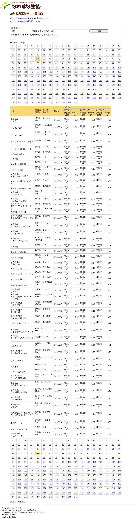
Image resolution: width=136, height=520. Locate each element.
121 (88, 72)
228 (82, 98)
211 (88, 94)
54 (119, 55)
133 (50, 76)
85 (88, 63)
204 (44, 94)
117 (63, 72)
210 (82, 94)
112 (31, 72)
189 (63, 89)
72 (119, 59)
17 (113, 46)
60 (44, 59)
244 (69, 102)
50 (94, 55)
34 (106, 50)
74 (19, 63)
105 (100, 68)
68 (94, 59)
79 (50, 63)
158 (94, 81)
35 (113, 50)
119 (75, 72)
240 (44, 102)
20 (19, 50)
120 (82, 72)
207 (63, 94)
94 (31, 68)
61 (50, 59)
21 (25, 50)
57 (25, 59)
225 (63, 98)
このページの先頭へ (18, 502)
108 (119, 68)
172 (69, 85)
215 (113, 94)
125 (113, 72)
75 (25, 63)
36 (119, 50)
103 (88, 68)
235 (13, 102)
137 (75, 76)
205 (50, 94)
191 (75, 89)
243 (63, 102)
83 (75, 63)
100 (69, 68)
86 (94, 63)
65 (75, 59)
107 (113, 68)
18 (119, 46)
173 (75, 85)
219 (25, 98)
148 (31, 81)
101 (75, 68)
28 (69, 50)
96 (44, 68)
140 (94, 76)
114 (44, 72)
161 (113, 81)
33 (100, 50)
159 (100, 81)
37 (13, 55)
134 (56, 76)
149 (38, 81)
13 (88, 46)
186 (44, 89)
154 (69, 81)
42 (44, 55)
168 (44, 85)
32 (94, 50)
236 (19, 102)
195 (100, 89)
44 (56, 55)
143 (113, 76)
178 (107, 85)
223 (50, 98)
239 (38, 102)
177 (100, 85)
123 (100, 72)
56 (19, 59)
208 (69, 94)
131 (38, 76)
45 (63, 55)
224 (56, 98)
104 (94, 68)
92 (19, 68)
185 (38, 89)
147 (25, 81)
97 (50, 68)
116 (56, 72)
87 (100, 63)
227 (75, 98)
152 (56, 81)
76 (31, 63)
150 (44, 81)
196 (107, 89)
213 (100, 94)
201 (25, 94)
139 (88, 76)
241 (50, 102)
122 (94, 72)
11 (75, 46)
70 (106, 59)
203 (38, 94)
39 (25, 55)
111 (25, 72)
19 (13, 50)
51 (100, 55)
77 (38, 63)
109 (13, 72)
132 (44, 76)
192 (82, 89)
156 (82, 81)
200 (19, 94)
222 (44, 98)
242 (56, 102)
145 (13, 81)
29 (75, 50)
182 (19, 89)
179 (113, 85)
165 (25, 85)
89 (113, 63)
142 (107, 76)
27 (63, 50)
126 (119, 72)
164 (19, 85)
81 (63, 63)
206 (56, 94)
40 (31, 55)
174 (82, 85)
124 (107, 72)
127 (13, 76)
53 (113, 55)
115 (50, 72)
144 (119, 76)
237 (25, 102)
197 (113, 89)
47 (75, 55)
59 (38, 59)
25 (50, 50)
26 (56, 50)
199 (13, 94)
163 (13, 85)
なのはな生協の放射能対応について (25, 21)
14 (94, 46)
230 (94, 98)
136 (69, 76)
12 (81, 46)
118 (69, 72)
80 (56, 63)
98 (56, 68)
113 (38, 72)
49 (88, 55)
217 (13, 98)
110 (19, 72)
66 (81, 59)
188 (56, 89)
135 (63, 76)
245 (75, 102)
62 (56, 59)
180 (119, 85)
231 (100, 98)
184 (31, 89)
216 (119, 94)
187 (50, 89)
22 (31, 50)
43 (50, 55)
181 (13, 89)
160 (107, 81)
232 (107, 98)
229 (88, 98)
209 (75, 94)
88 (106, 63)
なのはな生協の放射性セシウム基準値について (30, 18)
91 (13, 68)
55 (13, 59)
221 (38, 98)
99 (63, 68)
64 (69, 59)
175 (88, 85)
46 (69, 55)
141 (100, 76)
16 (106, 46)
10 (69, 46)
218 (19, 98)
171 (63, 85)
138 (82, 76)
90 (119, 63)
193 (88, 89)
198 (119, 89)
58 (31, 59)
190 (69, 89)
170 (56, 85)
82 (69, 63)
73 (13, 63)
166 (31, 85)
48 (81, 55)
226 (69, 98)
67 (88, 59)
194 (94, 89)
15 (100, 46)
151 (50, 81)
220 (31, 98)
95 (38, 68)
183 (25, 89)
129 (25, 76)
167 (38, 85)
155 (75, 81)
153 (63, 81)
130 (31, 76)
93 (25, 68)
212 (94, 94)
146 (19, 81)
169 (50, 85)
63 (63, 59)
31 (88, 50)
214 (107, 94)
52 (106, 55)
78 (44, 63)
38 (19, 55)
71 (113, 59)
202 (31, 94)
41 (38, 55)
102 (82, 68)
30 (81, 50)
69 (100, 59)
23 (38, 50)
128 (19, 76)
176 (94, 85)
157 (88, 81)
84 (81, 63)
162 (119, 81)
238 (31, 102)
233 (113, 98)
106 (107, 68)
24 (44, 50)
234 (119, 98)
